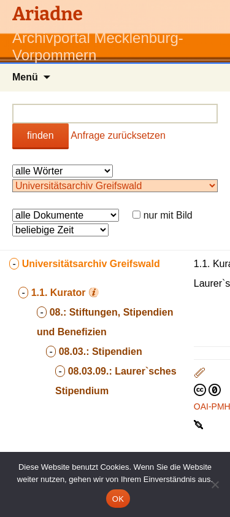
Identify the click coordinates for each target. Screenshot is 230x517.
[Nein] (215, 484)
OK (118, 498)
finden (40, 135)
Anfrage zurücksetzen (118, 135)
